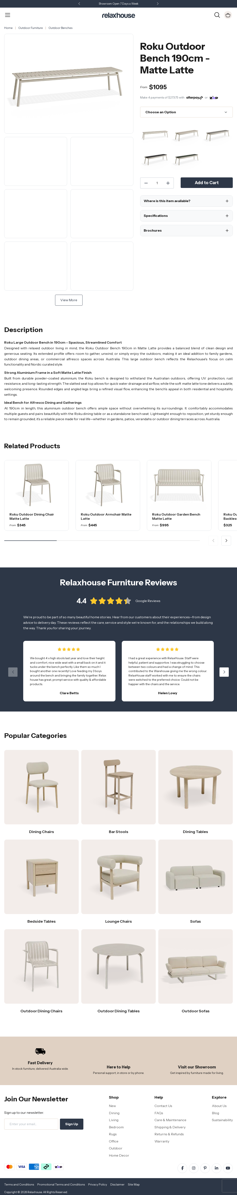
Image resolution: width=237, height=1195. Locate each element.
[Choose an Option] (186, 112)
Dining (114, 1113)
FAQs (158, 1113)
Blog (215, 1113)
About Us (219, 1106)
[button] (158, 4)
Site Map (134, 1184)
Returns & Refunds (169, 1134)
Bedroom (116, 1127)
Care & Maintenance (170, 1120)
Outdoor (115, 1148)
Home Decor (119, 1155)
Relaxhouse (35, 1192)
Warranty (161, 1141)
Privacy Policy (97, 1184)
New (112, 1106)
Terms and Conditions (19, 1184)
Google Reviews (147, 602)
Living (113, 1120)
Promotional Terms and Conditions (61, 1184)
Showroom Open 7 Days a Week (118, 3)
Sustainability (222, 1120)
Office (113, 1141)
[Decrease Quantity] (146, 183)
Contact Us (163, 1106)
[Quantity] (157, 183)
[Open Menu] (7, 15)
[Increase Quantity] (168, 183)
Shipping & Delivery (170, 1127)
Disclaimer (117, 1184)
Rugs (113, 1134)
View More (68, 300)
